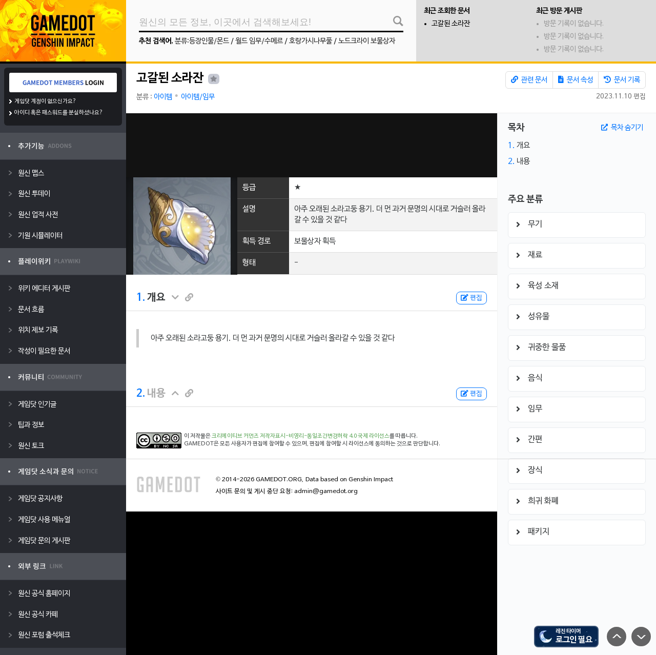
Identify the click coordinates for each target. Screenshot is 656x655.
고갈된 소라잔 (451, 24)
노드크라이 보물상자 (366, 41)
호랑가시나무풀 (310, 41)
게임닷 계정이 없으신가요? (45, 101)
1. (140, 297)
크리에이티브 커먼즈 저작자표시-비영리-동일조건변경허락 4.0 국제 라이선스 (300, 436)
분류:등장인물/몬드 (202, 41)
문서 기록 (622, 80)
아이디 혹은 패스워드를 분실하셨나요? (58, 113)
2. (140, 393)
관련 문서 (529, 80)
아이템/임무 (198, 97)
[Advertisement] (311, 145)
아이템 (163, 97)
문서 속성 (575, 80)
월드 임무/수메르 (259, 41)
